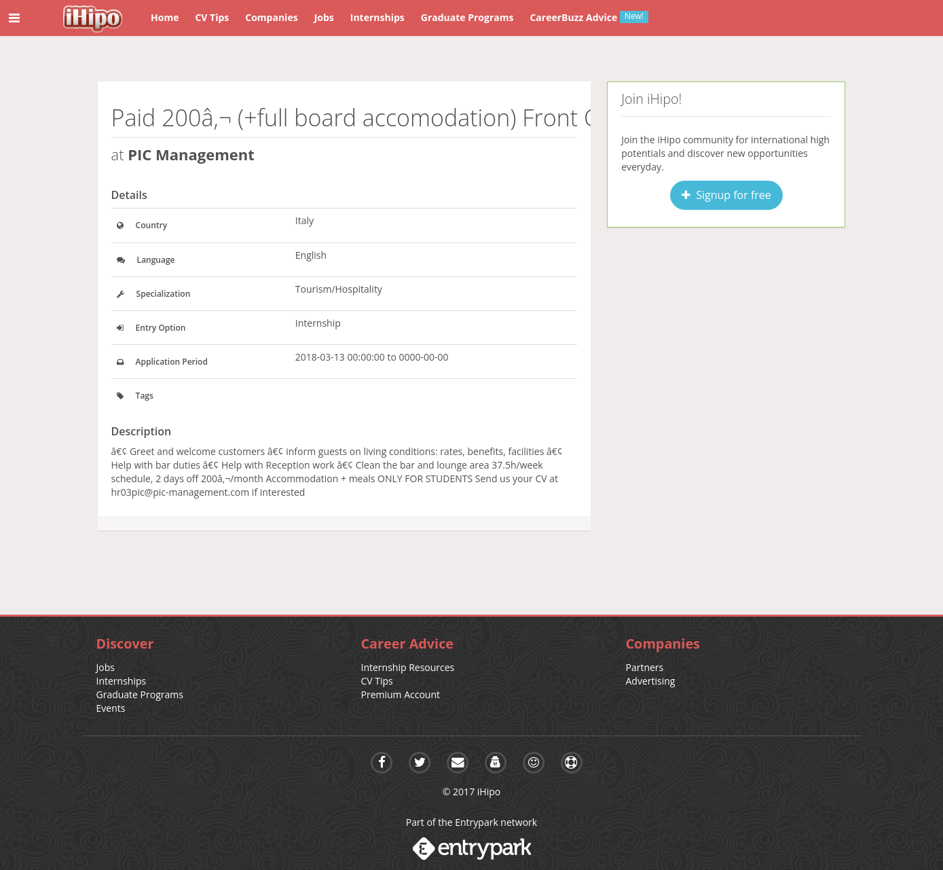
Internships (121, 680)
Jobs (105, 667)
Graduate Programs (139, 694)
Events (111, 708)
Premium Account (401, 694)
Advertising (651, 680)
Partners (645, 667)
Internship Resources (408, 667)
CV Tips (377, 680)
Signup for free (726, 194)
